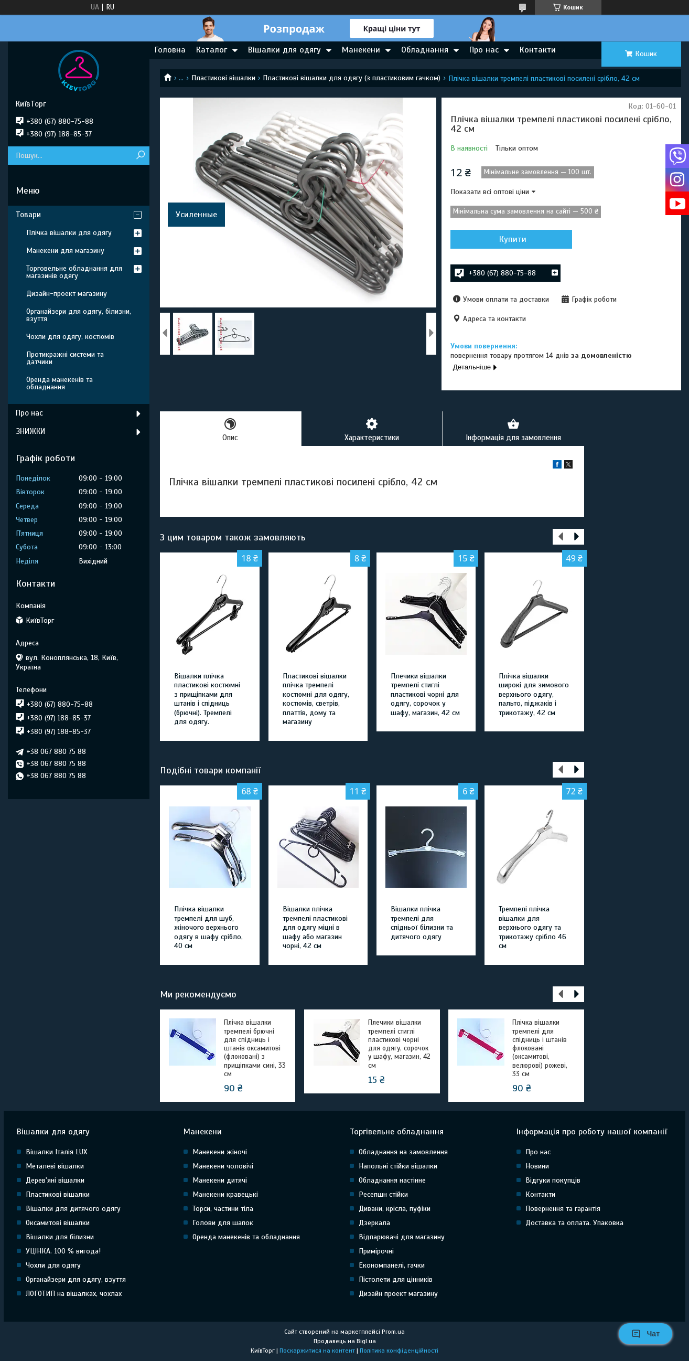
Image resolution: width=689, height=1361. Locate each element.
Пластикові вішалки (223, 77)
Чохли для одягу (53, 1265)
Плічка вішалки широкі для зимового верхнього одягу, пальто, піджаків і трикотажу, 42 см (534, 695)
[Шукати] (140, 155)
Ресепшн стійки (383, 1194)
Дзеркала (374, 1223)
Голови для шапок (222, 1223)
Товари (28, 214)
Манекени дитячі (219, 1180)
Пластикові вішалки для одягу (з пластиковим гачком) (351, 77)
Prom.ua (393, 1332)
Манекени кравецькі (225, 1194)
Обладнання (424, 50)
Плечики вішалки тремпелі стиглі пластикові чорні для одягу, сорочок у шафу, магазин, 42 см (425, 695)
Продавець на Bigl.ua (345, 1341)
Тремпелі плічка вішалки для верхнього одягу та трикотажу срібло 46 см (532, 928)
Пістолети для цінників (396, 1279)
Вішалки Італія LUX (56, 1152)
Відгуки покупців (552, 1180)
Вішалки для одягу (284, 50)
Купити (506, 239)
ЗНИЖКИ (30, 431)
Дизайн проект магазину (398, 1294)
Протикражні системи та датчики (65, 358)
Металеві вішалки (55, 1166)
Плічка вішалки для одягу (69, 232)
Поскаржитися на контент (317, 1351)
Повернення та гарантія (562, 1209)
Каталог (211, 50)
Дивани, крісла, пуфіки (394, 1209)
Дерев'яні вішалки (55, 1180)
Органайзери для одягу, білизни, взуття (78, 315)
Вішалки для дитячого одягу (73, 1209)
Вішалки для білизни (60, 1237)
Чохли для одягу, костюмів (70, 336)
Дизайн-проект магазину (66, 293)
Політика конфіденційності (399, 1351)
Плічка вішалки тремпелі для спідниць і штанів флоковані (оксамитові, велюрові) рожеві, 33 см (539, 1049)
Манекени (361, 50)
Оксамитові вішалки (58, 1223)
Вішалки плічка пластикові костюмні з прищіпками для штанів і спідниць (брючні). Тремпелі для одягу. (207, 699)
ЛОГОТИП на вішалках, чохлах (74, 1294)
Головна (170, 50)
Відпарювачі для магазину (402, 1237)
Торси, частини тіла (222, 1209)
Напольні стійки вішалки (398, 1166)
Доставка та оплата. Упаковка (574, 1223)
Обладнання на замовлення (403, 1152)
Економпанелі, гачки (392, 1265)
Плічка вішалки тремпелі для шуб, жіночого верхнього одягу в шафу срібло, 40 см (208, 928)
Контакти (538, 50)
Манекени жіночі (219, 1152)
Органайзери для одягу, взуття (76, 1279)
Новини (537, 1166)
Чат (645, 1333)
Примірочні (376, 1251)
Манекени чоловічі (222, 1166)
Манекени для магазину (65, 250)
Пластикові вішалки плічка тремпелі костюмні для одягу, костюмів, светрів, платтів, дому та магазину (316, 699)
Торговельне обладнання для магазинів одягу (74, 272)
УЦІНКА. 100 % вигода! (63, 1251)
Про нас (484, 50)
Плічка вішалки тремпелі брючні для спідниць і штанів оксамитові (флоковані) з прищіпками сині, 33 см (255, 1049)
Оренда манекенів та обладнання (59, 383)
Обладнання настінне (392, 1180)
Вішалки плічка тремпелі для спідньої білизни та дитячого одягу (422, 923)
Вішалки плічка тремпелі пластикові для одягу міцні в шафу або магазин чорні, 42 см (315, 928)
